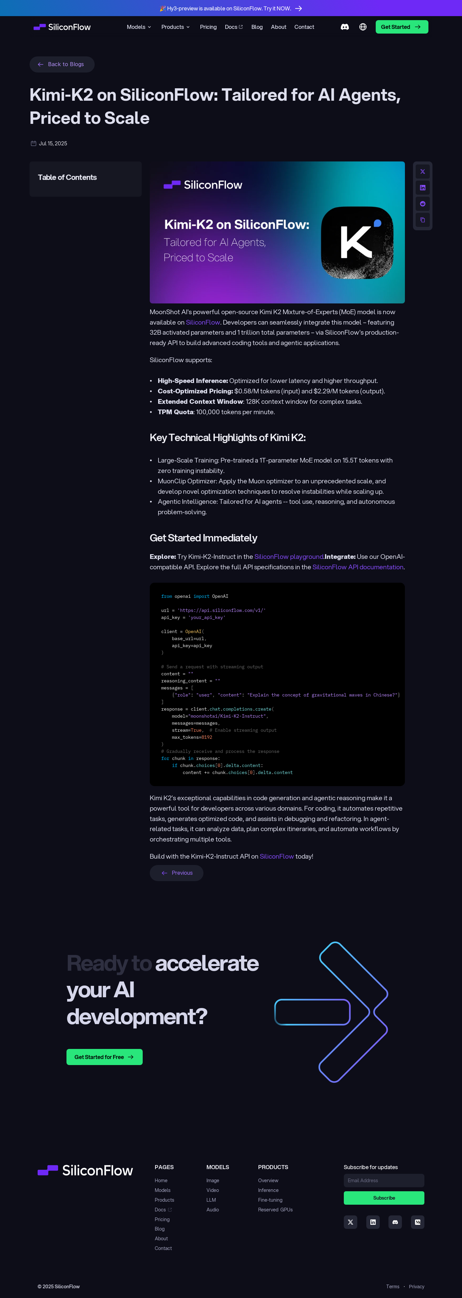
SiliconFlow (203, 322)
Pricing (162, 1219)
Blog (160, 1228)
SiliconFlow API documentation (358, 566)
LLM (211, 1200)
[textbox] (277, 684)
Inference (268, 1190)
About (161, 1238)
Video (212, 1190)
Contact (163, 1248)
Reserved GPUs (275, 1209)
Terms (393, 1286)
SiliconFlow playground (289, 556)
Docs (160, 1209)
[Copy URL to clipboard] (423, 220)
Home (161, 1180)
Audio (212, 1209)
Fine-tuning (270, 1200)
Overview (268, 1180)
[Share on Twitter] (423, 171)
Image (212, 1180)
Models (163, 1190)
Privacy (416, 1286)
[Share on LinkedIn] (423, 188)
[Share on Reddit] (423, 204)
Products (164, 1200)
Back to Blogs (66, 64)
